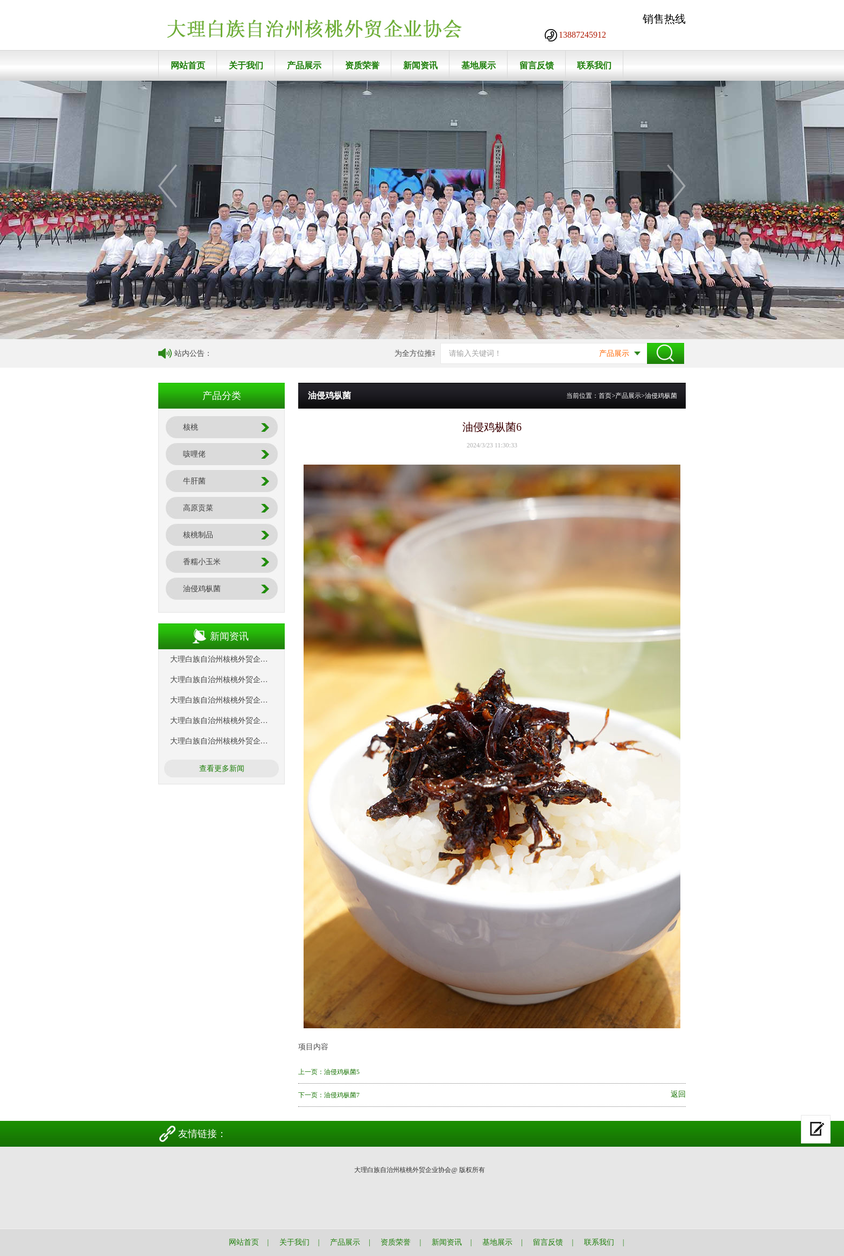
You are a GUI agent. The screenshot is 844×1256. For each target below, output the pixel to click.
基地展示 (478, 65)
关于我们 (246, 65)
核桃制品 (198, 535)
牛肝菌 (194, 481)
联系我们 (594, 65)
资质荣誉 (362, 65)
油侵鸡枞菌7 (342, 1095)
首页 (605, 395)
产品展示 (304, 65)
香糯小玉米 (202, 562)
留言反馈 (536, 65)
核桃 (190, 427)
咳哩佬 (194, 454)
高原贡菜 (198, 508)
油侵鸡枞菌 (202, 589)
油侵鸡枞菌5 (342, 1072)
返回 (678, 1094)
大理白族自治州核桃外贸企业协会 (226, 659)
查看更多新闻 (221, 768)
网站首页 (188, 65)
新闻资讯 (420, 65)
